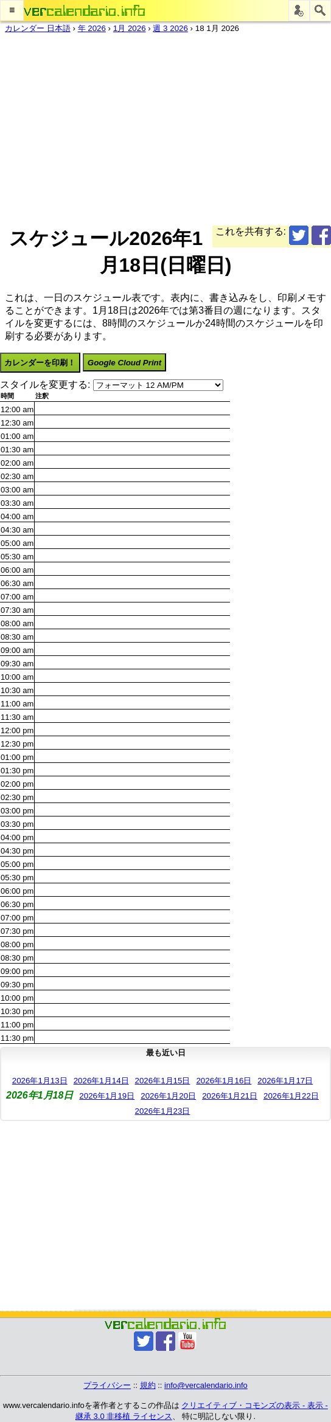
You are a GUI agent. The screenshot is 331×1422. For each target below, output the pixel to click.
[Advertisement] (165, 127)
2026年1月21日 (229, 1095)
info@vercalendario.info (206, 1385)
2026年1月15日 (162, 1080)
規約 (148, 1385)
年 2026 (92, 28)
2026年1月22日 (291, 1095)
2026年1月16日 (223, 1080)
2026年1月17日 (285, 1080)
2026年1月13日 (40, 1080)
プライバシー (107, 1385)
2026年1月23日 (162, 1111)
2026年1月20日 (168, 1095)
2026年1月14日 (101, 1080)
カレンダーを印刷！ (39, 362)
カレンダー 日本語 (38, 28)
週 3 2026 (170, 28)
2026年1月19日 (106, 1095)
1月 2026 (129, 28)
